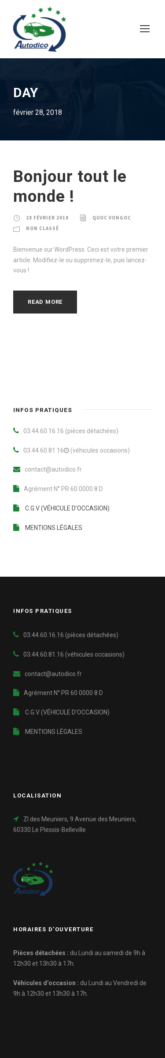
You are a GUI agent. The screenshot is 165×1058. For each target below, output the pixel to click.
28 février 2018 (47, 218)
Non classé (42, 228)
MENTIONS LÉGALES (47, 527)
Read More (45, 302)
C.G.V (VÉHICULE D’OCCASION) (61, 508)
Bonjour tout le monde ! (70, 186)
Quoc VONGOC (111, 218)
